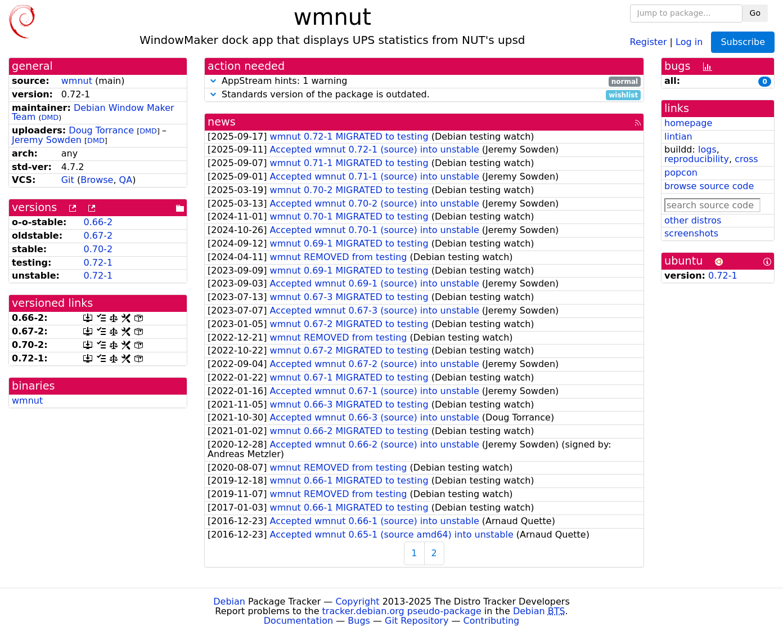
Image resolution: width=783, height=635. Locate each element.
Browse (96, 180)
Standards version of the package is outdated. (424, 95)
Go (755, 12)
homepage (688, 123)
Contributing (492, 620)
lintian (678, 136)
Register (648, 41)
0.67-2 (97, 235)
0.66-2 (97, 222)
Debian (229, 601)
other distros (692, 220)
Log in (689, 41)
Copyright (357, 601)
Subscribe (743, 42)
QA (126, 180)
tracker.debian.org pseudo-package (402, 611)
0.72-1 (97, 262)
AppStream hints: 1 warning (424, 81)
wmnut (76, 80)
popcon (681, 172)
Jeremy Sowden (47, 140)
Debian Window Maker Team (93, 112)
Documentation (298, 620)
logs (707, 149)
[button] (213, 80)
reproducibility (696, 159)
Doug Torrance (101, 130)
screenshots (691, 233)
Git (67, 180)
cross (746, 159)
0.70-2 (97, 249)
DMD (49, 117)
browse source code (709, 186)
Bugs (359, 620)
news (222, 121)
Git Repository (416, 620)
